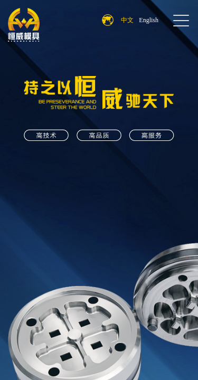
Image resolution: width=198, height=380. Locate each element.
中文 (127, 20)
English (148, 20)
